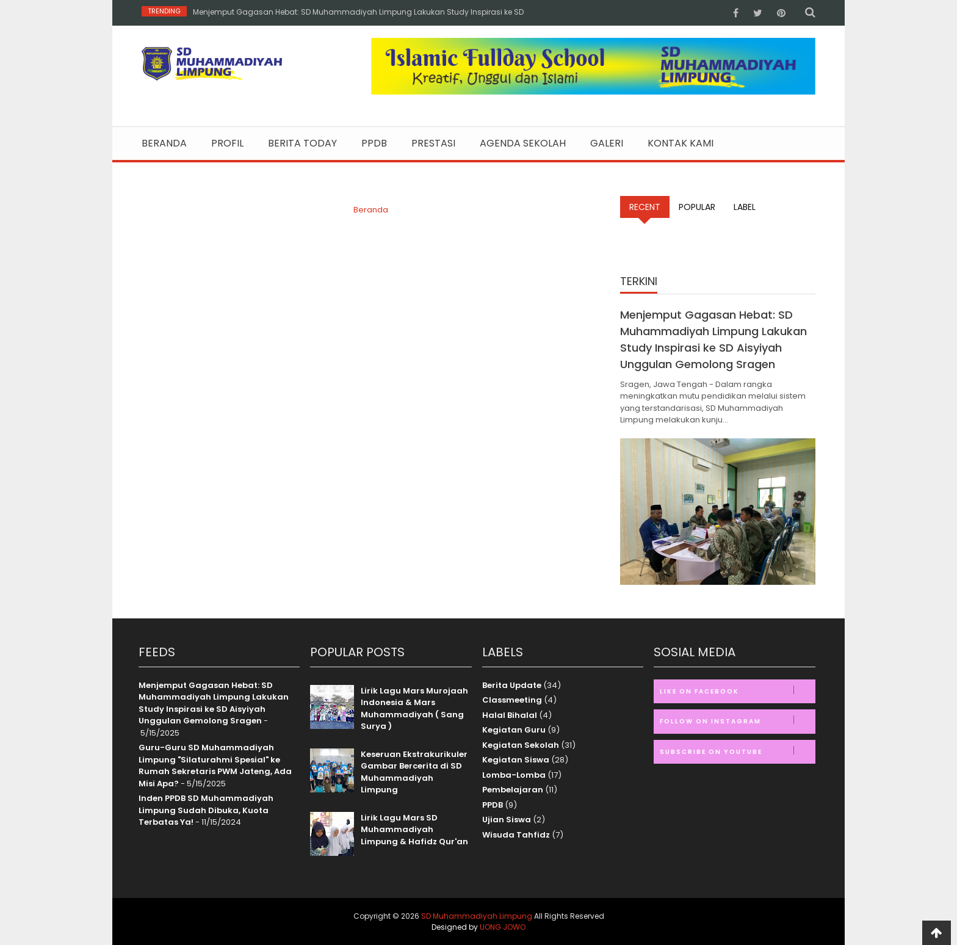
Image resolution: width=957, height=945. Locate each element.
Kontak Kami (680, 143)
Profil (227, 143)
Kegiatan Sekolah (520, 745)
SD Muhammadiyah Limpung (476, 916)
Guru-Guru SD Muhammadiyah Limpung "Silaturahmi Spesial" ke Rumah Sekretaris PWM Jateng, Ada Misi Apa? (215, 765)
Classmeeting (512, 700)
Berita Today (302, 143)
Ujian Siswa (506, 819)
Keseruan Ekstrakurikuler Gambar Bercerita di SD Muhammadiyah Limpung (414, 772)
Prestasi (433, 143)
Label (745, 207)
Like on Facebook (737, 691)
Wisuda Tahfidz (516, 835)
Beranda (164, 143)
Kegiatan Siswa (515, 760)
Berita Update (511, 685)
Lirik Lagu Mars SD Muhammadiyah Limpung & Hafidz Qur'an (414, 829)
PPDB (374, 143)
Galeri (606, 143)
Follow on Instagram (737, 720)
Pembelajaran (512, 789)
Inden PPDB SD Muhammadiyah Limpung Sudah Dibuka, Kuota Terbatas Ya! (206, 810)
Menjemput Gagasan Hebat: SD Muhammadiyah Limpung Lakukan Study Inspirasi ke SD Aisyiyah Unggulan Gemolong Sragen (214, 703)
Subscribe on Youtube (737, 751)
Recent (644, 207)
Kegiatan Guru (514, 730)
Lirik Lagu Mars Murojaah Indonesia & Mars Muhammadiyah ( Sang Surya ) (414, 709)
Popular (697, 207)
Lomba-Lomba (514, 775)
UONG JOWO (502, 927)
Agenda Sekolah (523, 143)
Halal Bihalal (509, 715)
